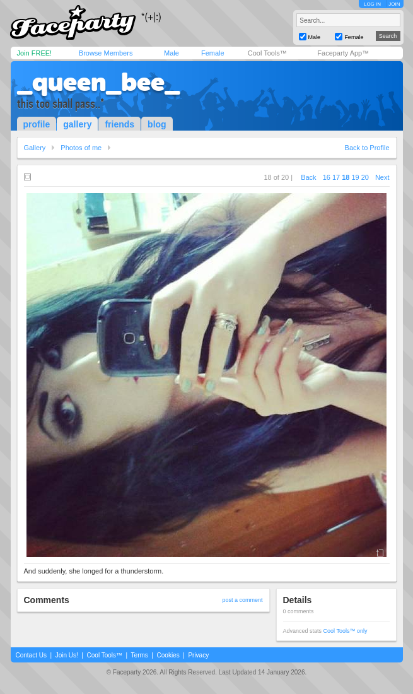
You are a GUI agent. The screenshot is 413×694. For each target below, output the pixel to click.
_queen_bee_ (98, 82)
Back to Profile (367, 147)
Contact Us (31, 655)
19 (355, 177)
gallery (77, 124)
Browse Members (106, 53)
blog (157, 124)
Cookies (168, 655)
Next (382, 177)
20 (365, 177)
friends (119, 124)
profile (36, 124)
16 (326, 177)
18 (345, 177)
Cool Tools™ (267, 53)
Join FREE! (34, 53)
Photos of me (81, 147)
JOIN (394, 4)
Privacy (198, 655)
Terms (139, 655)
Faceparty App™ (343, 53)
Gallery (35, 147)
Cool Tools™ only (345, 631)
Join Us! (66, 655)
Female (212, 53)
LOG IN (372, 4)
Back (308, 177)
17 (336, 177)
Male (171, 53)
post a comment (242, 600)
